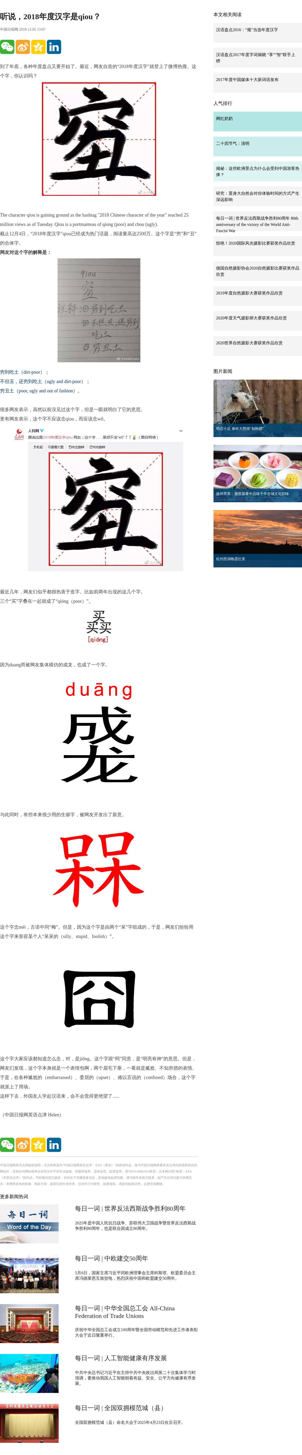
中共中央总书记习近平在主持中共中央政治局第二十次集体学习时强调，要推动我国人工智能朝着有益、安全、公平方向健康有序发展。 (135, 1378)
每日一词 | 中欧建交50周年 (111, 1258)
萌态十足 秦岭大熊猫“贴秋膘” (240, 429)
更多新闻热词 (14, 1196)
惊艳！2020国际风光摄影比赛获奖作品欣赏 (255, 243)
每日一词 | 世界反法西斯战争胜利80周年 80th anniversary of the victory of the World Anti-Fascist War (257, 224)
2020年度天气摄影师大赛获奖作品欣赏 (251, 318)
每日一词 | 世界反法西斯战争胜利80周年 (130, 1208)
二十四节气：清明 (232, 143)
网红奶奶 (224, 118)
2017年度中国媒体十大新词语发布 (247, 79)
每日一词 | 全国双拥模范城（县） (121, 1408)
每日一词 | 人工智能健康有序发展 (121, 1358)
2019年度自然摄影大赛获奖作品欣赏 (249, 293)
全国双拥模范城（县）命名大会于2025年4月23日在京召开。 (130, 1422)
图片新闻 (222, 371)
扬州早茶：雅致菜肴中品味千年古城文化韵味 (252, 494)
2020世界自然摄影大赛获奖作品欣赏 (249, 343)
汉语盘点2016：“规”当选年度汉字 (247, 30)
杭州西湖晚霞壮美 (230, 559)
